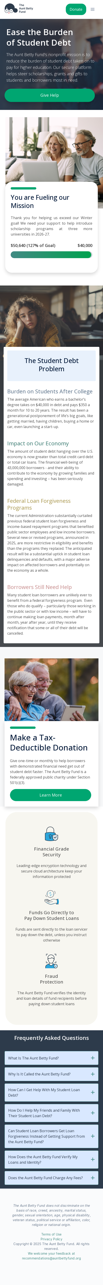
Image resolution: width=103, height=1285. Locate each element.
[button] (93, 1058)
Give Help (49, 95)
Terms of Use (51, 1234)
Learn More (50, 795)
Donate (76, 9)
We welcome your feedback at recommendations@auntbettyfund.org (51, 1256)
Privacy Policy (51, 1239)
